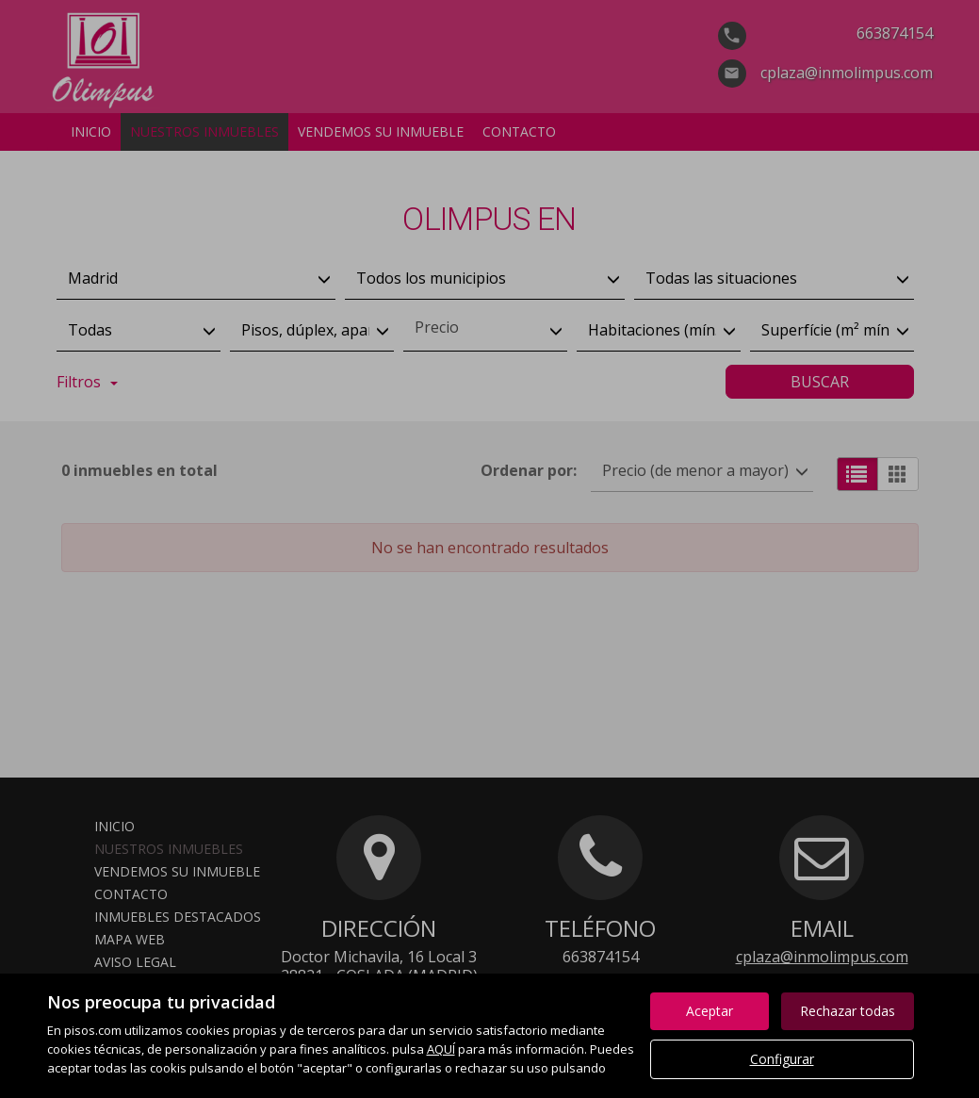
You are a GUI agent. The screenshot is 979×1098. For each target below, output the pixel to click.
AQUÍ (441, 1049)
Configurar (782, 1059)
